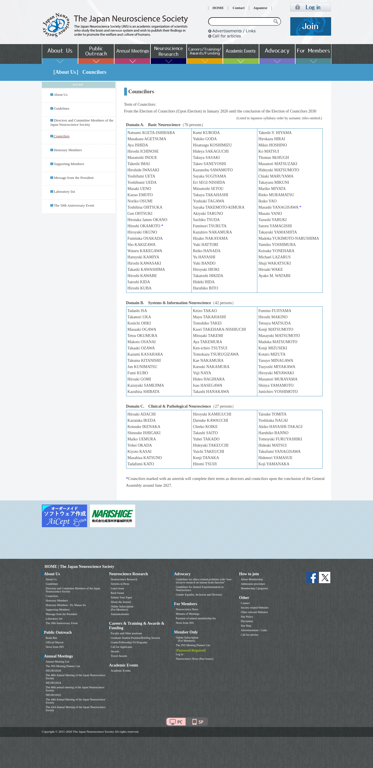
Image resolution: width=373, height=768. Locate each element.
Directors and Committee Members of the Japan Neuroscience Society (81, 122)
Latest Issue (117, 588)
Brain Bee (51, 637)
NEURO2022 (53, 694)
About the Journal (121, 601)
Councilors (52, 596)
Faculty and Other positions (126, 633)
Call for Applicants (121, 646)
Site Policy (247, 616)
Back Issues (117, 592)
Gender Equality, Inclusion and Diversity (199, 594)
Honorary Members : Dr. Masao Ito (66, 605)
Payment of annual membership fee (196, 618)
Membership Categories (254, 588)
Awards (115, 651)
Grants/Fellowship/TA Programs (129, 642)
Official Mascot (55, 642)
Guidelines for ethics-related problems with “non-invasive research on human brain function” (204, 581)
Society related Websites (255, 607)
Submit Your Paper (121, 597)
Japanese (260, 8)
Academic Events (121, 670)
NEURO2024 (53, 682)
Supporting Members (69, 164)
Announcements (120, 614)
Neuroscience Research (124, 579)
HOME (218, 8)
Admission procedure (253, 583)
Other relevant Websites (254, 612)
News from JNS (55, 646)
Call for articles (249, 634)
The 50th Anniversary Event (74, 205)
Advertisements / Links (254, 630)
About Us (61, 95)
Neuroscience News (187, 609)
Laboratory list (64, 192)
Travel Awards (119, 655)
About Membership (252, 579)
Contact (238, 8)
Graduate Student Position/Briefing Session (135, 637)
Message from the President (74, 178)
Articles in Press (120, 583)
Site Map (246, 625)
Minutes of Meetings (187, 613)
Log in (179, 654)
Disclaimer (247, 621)
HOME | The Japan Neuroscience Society (79, 566)
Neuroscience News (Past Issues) (194, 658)
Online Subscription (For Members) (122, 608)
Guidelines (62, 109)
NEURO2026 (53, 670)
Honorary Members (68, 150)
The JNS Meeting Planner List (63, 666)
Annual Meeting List (57, 661)
